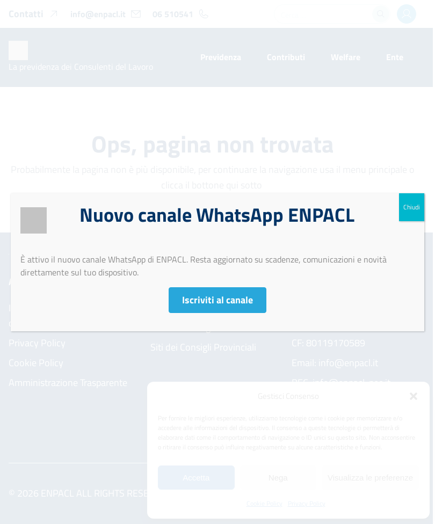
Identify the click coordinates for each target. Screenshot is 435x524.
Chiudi (411, 207)
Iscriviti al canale (217, 300)
